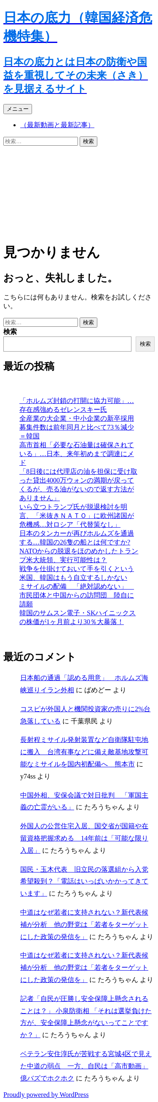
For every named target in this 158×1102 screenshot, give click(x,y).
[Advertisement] (79, 193)
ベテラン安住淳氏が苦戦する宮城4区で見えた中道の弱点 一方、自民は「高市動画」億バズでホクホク (86, 1066)
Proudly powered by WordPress (45, 1094)
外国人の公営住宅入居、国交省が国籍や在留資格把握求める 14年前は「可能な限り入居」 (84, 838)
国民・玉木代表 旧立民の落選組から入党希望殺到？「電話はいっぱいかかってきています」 (84, 881)
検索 (10, 331)
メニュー (18, 109)
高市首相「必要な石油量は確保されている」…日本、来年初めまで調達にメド (76, 453)
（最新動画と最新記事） (57, 124)
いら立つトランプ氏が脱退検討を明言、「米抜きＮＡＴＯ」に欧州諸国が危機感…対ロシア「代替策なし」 (76, 515)
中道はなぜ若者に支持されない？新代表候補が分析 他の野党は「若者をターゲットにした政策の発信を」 (84, 924)
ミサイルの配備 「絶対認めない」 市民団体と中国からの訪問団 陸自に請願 (76, 595)
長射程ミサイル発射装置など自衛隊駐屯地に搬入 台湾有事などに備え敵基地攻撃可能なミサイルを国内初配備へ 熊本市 (84, 752)
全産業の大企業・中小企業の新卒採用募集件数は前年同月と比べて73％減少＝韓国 (76, 427)
